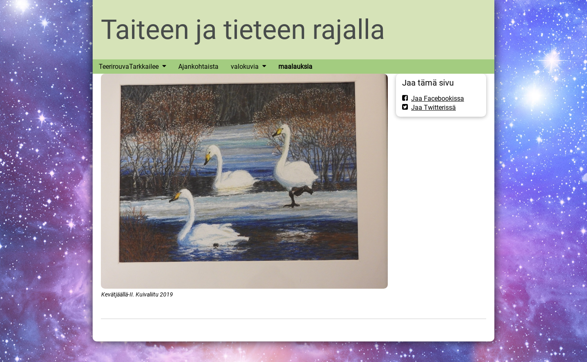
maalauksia (295, 66)
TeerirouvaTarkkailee (129, 66)
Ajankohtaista (198, 66)
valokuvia (245, 66)
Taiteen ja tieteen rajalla (243, 29)
